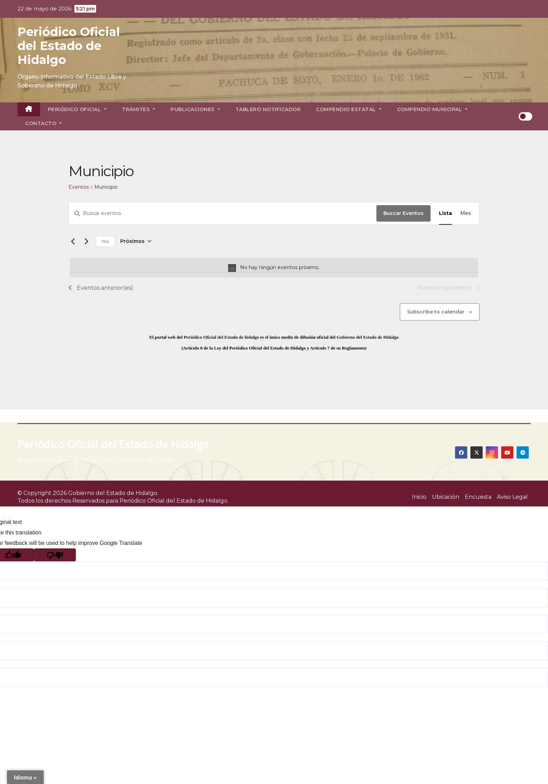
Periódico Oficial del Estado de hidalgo (221, 337)
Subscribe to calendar (435, 312)
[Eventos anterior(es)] (72, 241)
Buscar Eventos (403, 213)
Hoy (105, 241)
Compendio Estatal (349, 109)
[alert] (274, 268)
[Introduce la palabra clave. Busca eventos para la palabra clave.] (222, 213)
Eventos (78, 187)
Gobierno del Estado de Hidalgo (368, 337)
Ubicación (445, 497)
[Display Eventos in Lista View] (445, 213)
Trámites (138, 109)
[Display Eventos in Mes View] (465, 213)
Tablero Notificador (268, 109)
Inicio (419, 497)
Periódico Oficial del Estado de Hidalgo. (174, 500)
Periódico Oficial (77, 109)
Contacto (43, 123)
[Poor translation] (55, 554)
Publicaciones (195, 109)
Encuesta (478, 497)
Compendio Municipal (432, 109)
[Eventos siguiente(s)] (86, 241)
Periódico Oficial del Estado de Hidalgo (68, 45)
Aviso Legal (512, 497)
